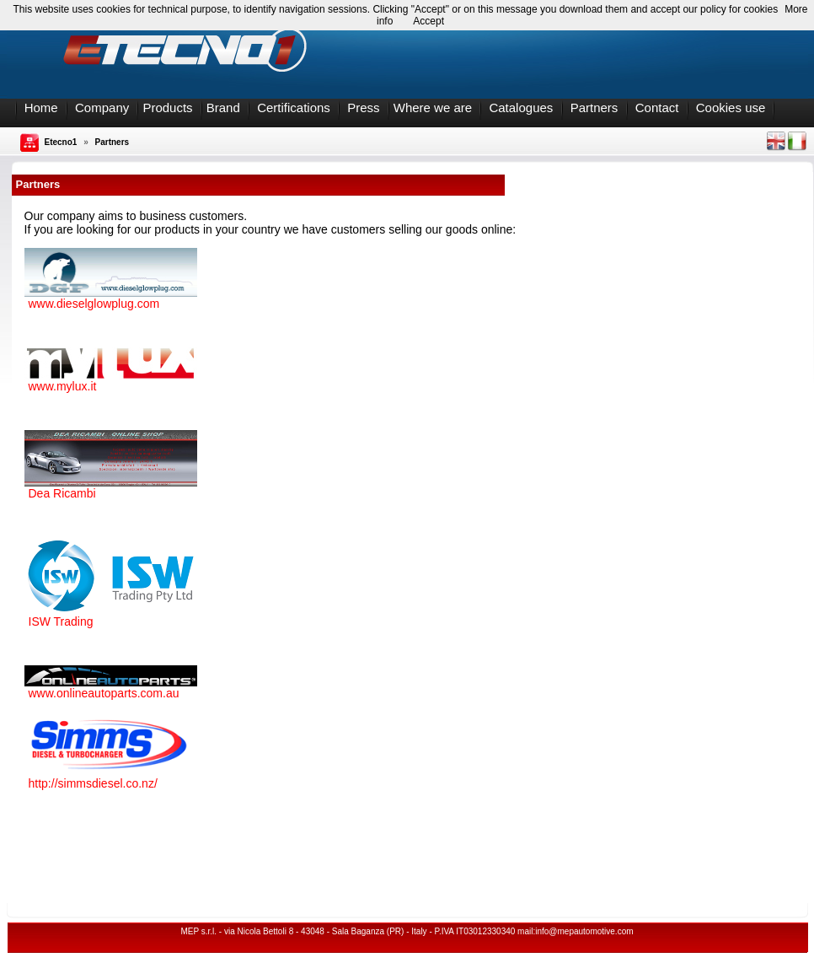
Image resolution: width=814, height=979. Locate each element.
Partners (594, 107)
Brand (223, 107)
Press (363, 107)
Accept (428, 21)
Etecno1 (61, 142)
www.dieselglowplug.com (94, 303)
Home (41, 107)
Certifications (293, 107)
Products (167, 107)
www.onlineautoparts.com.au (104, 693)
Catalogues (521, 107)
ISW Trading (61, 621)
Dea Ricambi (62, 493)
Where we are (433, 107)
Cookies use (731, 107)
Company (102, 107)
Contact (657, 107)
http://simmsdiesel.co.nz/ (93, 783)
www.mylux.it (63, 386)
